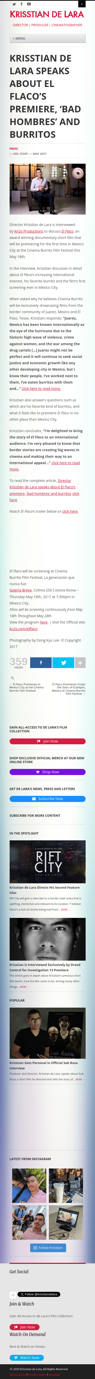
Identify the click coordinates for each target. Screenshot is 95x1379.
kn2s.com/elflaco (23, 628)
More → (65, 909)
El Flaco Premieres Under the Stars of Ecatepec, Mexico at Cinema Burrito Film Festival (68, 689)
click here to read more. (41, 388)
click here (70, 511)
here (43, 622)
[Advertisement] (37, 1119)
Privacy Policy (37, 1374)
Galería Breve (21, 590)
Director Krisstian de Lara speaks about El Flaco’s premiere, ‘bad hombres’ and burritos (42, 487)
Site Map (54, 1374)
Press (14, 148)
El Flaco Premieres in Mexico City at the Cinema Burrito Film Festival (27, 687)
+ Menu (19, 38)
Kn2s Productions (28, 231)
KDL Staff (20, 154)
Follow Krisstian (48, 1247)
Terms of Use (18, 1374)
